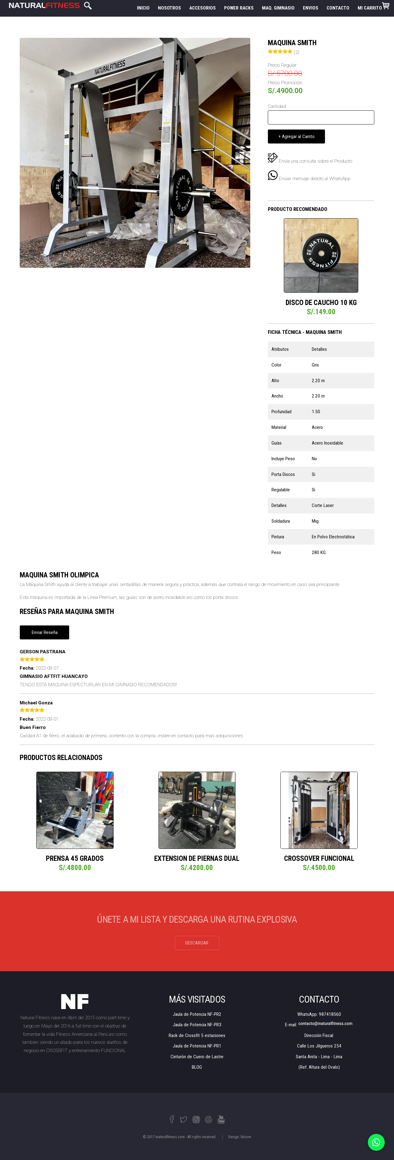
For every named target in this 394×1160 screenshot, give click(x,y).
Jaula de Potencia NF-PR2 (197, 1014)
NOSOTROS (169, 8)
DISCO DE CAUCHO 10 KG (321, 303)
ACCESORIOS (202, 8)
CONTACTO (338, 8)
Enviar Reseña (44, 632)
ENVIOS (310, 8)
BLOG (197, 1067)
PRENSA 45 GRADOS (75, 858)
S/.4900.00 (285, 91)
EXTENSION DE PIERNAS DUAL (196, 858)
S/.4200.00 (197, 868)
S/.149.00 (321, 312)
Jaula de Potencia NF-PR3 (197, 1024)
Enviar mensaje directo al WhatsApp (309, 178)
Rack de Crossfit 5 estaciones (197, 1035)
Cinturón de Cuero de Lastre (197, 1056)
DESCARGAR (196, 943)
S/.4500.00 (319, 868)
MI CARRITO (373, 6)
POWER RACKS (239, 8)
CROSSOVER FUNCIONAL (319, 858)
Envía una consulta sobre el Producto (315, 161)
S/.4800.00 (75, 868)
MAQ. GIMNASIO (278, 8)
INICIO (143, 8)
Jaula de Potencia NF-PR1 (197, 1046)
